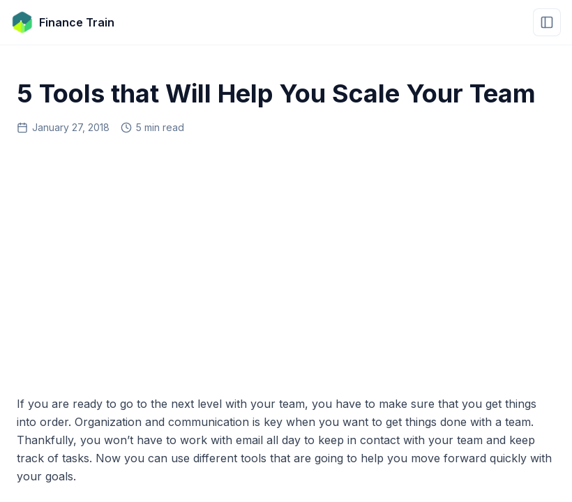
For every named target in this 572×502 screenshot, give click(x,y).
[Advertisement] (286, 260)
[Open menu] (547, 22)
